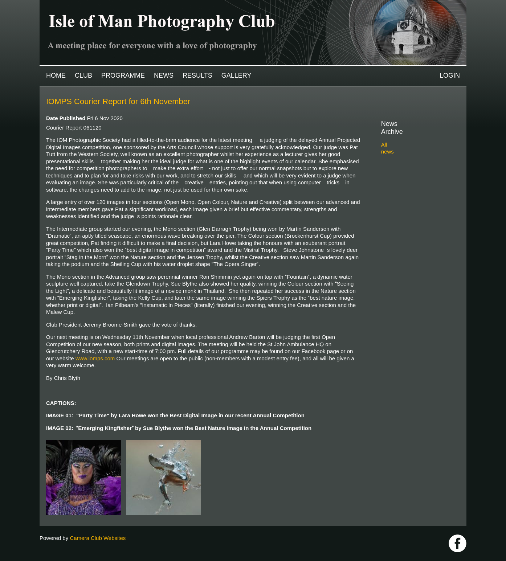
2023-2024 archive (411, 166)
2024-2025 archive (411, 158)
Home (56, 75)
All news (391, 137)
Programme (123, 75)
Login (450, 75)
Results (197, 75)
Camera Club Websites (98, 538)
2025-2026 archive (411, 149)
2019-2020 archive (411, 200)
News (164, 75)
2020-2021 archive (411, 191)
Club (83, 75)
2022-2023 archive (411, 175)
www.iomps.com (95, 358)
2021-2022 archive (411, 183)
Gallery (236, 75)
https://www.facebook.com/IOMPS (457, 543)
